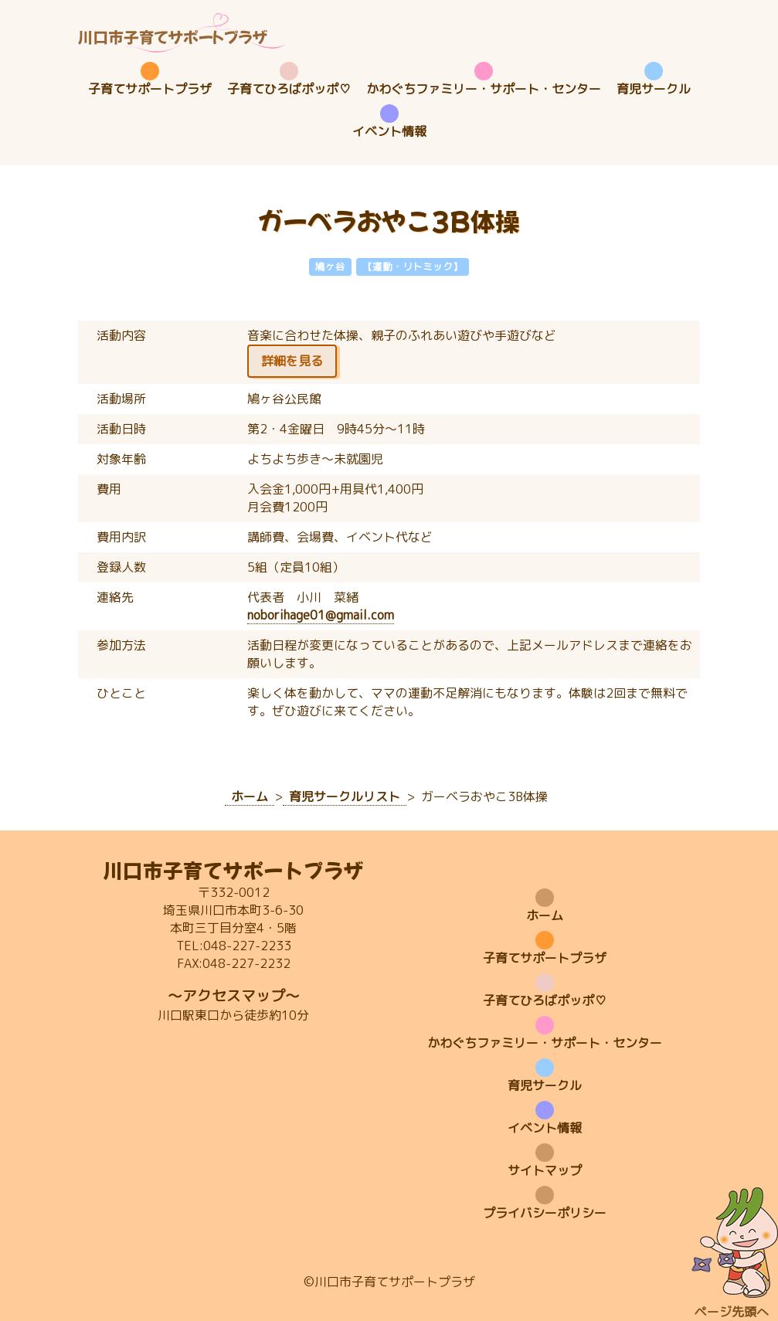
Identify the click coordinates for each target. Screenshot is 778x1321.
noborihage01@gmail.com (320, 614)
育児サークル (654, 88)
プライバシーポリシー (544, 1212)
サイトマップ (545, 1170)
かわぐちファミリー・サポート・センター (483, 88)
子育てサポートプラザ (150, 88)
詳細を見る (292, 360)
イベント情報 (389, 131)
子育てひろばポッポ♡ (289, 88)
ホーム (544, 915)
